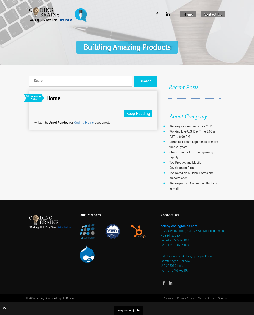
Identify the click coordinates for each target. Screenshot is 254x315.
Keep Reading (138, 113)
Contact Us (213, 14)
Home (188, 14)
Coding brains (84, 123)
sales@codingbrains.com (179, 226)
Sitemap (223, 298)
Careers (168, 298)
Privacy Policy (185, 298)
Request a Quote (128, 310)
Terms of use (206, 298)
